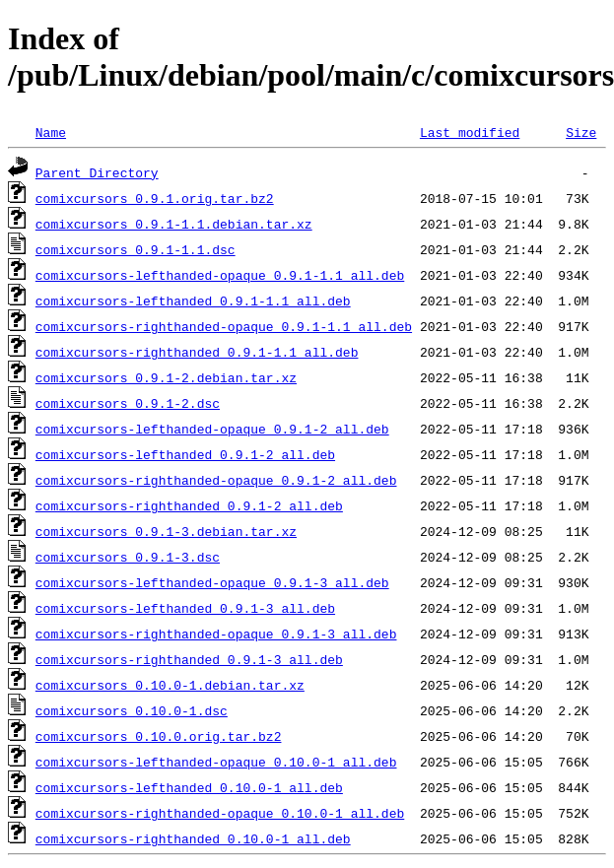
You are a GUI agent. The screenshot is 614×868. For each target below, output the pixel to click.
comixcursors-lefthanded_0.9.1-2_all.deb (185, 454)
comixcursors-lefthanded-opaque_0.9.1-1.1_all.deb (219, 275)
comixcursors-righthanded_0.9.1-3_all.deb (189, 659)
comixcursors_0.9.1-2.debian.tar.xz (166, 377)
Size (581, 132)
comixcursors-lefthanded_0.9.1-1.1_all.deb (193, 300)
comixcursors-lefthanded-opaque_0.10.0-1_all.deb (216, 761)
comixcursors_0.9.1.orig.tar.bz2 (154, 198)
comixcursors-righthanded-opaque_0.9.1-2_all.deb (216, 480)
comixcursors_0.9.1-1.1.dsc (135, 249)
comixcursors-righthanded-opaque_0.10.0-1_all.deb (219, 813)
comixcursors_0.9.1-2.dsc (127, 403)
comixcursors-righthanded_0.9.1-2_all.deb (189, 505)
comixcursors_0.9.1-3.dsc (127, 557)
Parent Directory (97, 172)
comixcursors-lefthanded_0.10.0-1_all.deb (189, 787)
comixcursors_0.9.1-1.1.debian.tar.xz (173, 224)
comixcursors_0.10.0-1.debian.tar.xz (170, 685)
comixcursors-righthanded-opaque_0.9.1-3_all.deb (216, 633)
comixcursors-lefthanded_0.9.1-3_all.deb (185, 608)
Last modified (469, 132)
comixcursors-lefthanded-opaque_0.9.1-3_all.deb (212, 582)
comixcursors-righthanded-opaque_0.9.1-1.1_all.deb (223, 326)
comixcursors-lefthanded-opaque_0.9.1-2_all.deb (212, 428)
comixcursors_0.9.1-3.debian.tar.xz (166, 531)
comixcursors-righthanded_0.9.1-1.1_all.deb (197, 352)
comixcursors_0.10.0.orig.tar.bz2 (158, 736)
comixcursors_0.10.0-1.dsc (131, 710)
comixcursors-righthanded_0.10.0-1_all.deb (193, 838)
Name (50, 132)
